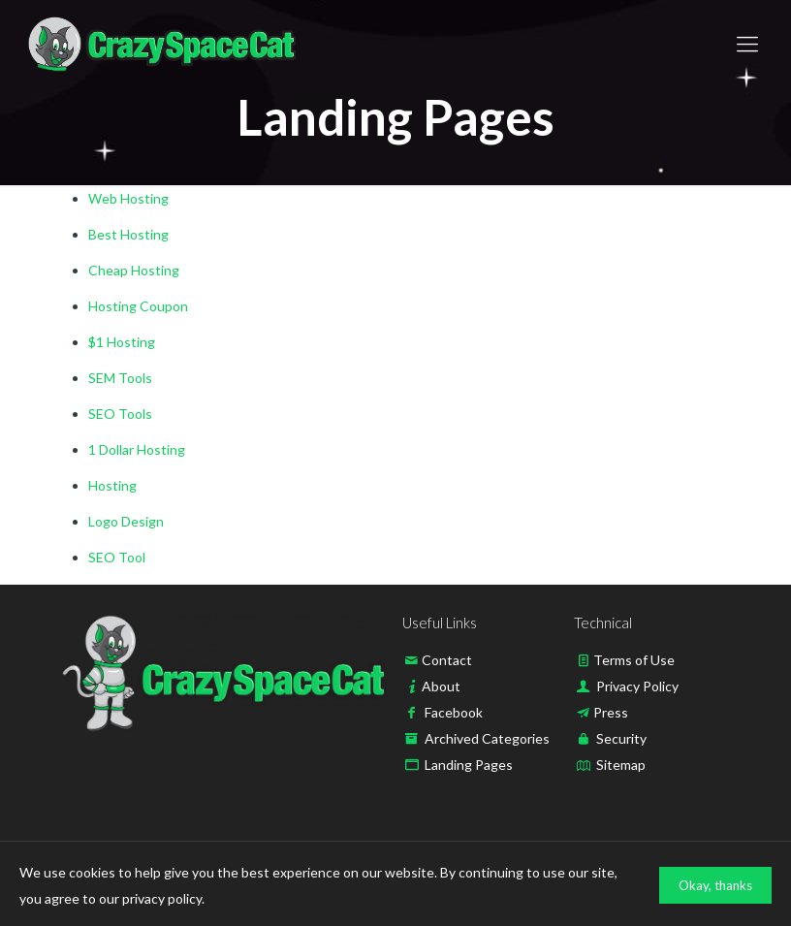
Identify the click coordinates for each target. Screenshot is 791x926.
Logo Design (126, 521)
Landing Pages (469, 764)
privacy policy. (163, 898)
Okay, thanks (715, 885)
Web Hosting (128, 198)
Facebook (454, 712)
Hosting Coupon (138, 306)
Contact (447, 660)
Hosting (112, 485)
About (441, 686)
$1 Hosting (121, 342)
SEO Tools (120, 413)
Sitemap (621, 764)
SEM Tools (120, 377)
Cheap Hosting (133, 270)
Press (610, 712)
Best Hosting (128, 234)
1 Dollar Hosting (136, 449)
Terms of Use (634, 660)
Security (621, 738)
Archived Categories (487, 738)
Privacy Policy (637, 686)
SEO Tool (116, 557)
